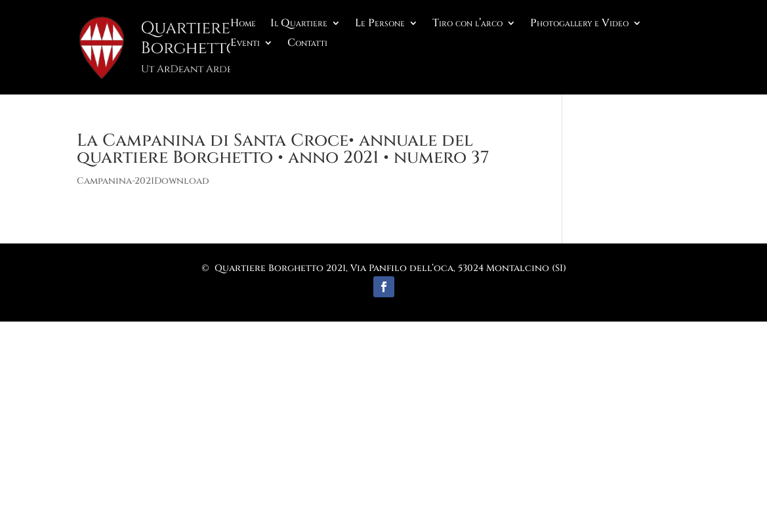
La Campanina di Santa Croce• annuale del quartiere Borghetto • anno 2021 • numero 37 (283, 149)
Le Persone (380, 24)
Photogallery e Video (579, 24)
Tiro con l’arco (467, 24)
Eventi (245, 44)
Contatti (307, 44)
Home (243, 24)
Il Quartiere (298, 24)
